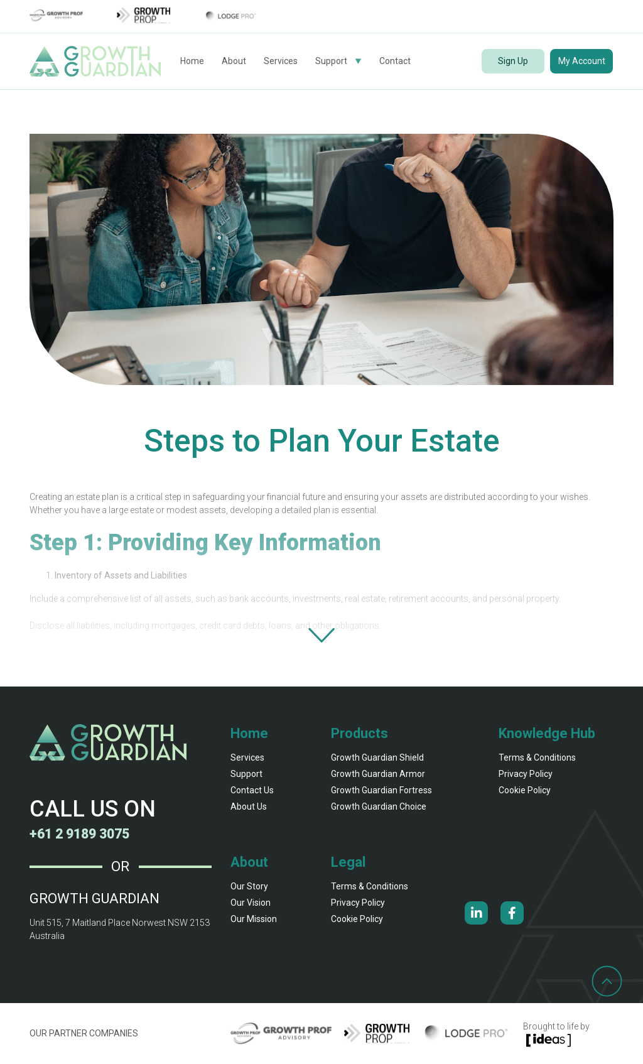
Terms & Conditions (537, 757)
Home (192, 61)
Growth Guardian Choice (378, 806)
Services (281, 61)
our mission (253, 919)
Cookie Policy (525, 790)
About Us (248, 806)
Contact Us (252, 790)
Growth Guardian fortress (381, 790)
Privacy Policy (526, 774)
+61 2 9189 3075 (83, 834)
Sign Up (513, 61)
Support (331, 61)
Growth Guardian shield (377, 757)
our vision (250, 903)
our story (249, 886)
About (234, 61)
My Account (581, 61)
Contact (395, 61)
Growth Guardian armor (378, 774)
